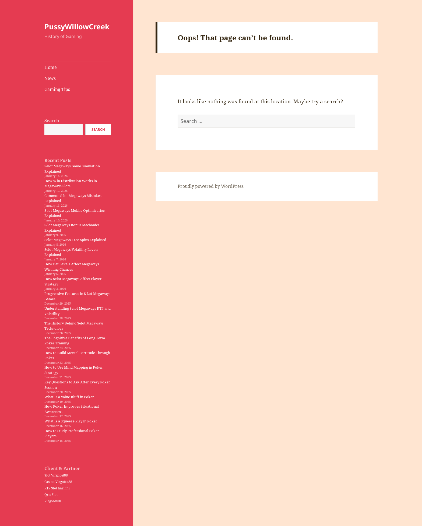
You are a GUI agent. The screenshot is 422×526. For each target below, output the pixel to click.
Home (50, 67)
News (50, 78)
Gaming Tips (57, 89)
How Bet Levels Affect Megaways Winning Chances (71, 267)
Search (51, 120)
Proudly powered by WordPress (211, 186)
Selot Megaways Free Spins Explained (75, 239)
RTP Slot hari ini (57, 488)
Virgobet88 (52, 501)
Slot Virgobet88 (56, 475)
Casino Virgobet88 (58, 481)
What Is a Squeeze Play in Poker (70, 421)
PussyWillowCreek (77, 26)
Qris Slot (51, 494)
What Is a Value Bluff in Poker (69, 396)
